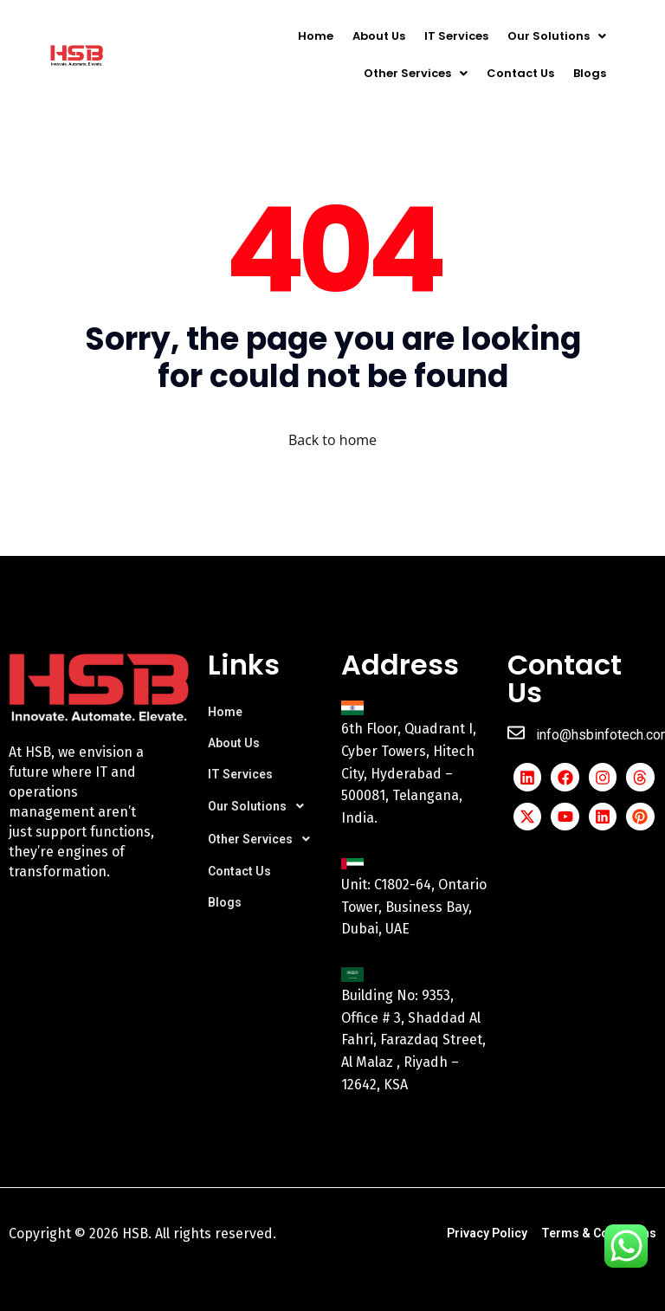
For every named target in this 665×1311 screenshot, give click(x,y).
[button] (557, 36)
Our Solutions (556, 36)
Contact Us (520, 73)
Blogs (589, 73)
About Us (378, 36)
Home (315, 36)
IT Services (456, 36)
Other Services (416, 73)
